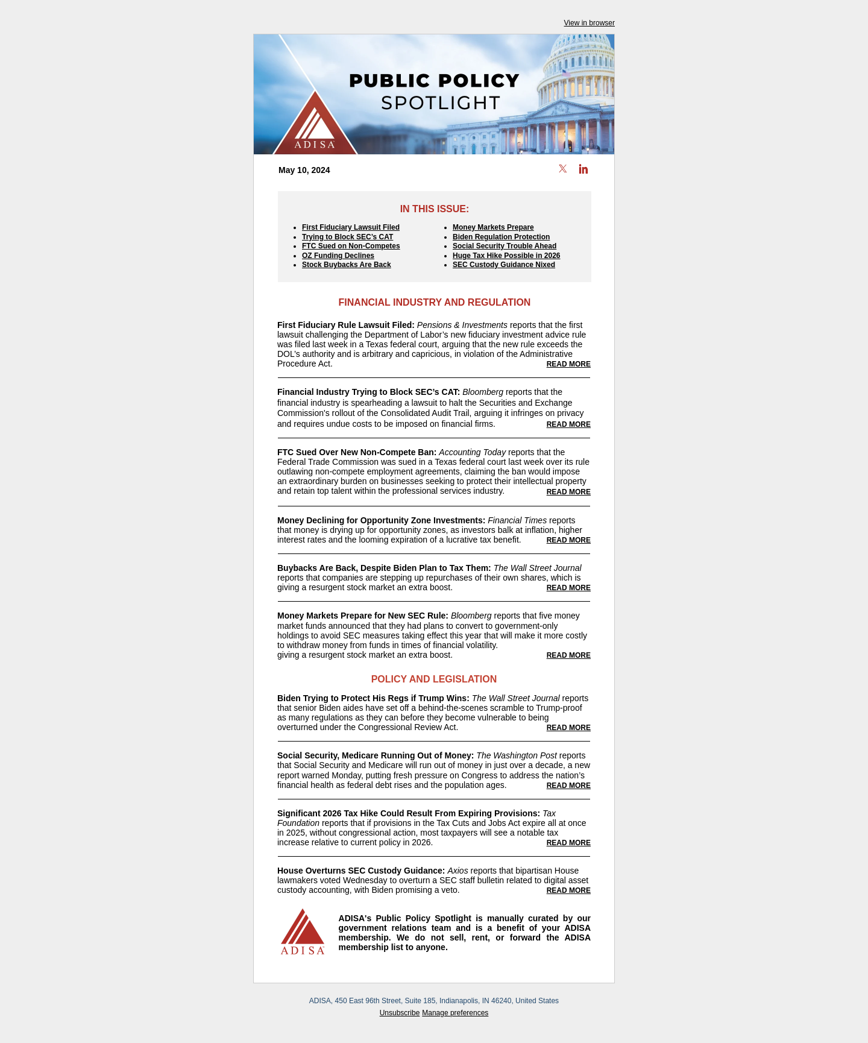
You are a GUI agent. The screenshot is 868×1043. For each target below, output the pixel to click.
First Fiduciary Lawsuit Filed (351, 227)
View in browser (589, 23)
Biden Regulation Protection (501, 237)
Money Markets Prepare (493, 227)
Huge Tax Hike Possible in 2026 (507, 255)
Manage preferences (455, 1013)
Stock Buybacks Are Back (346, 264)
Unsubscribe (400, 1013)
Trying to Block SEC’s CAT (347, 237)
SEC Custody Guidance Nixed (504, 264)
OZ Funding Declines (338, 255)
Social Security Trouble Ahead (504, 246)
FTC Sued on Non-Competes (351, 246)
